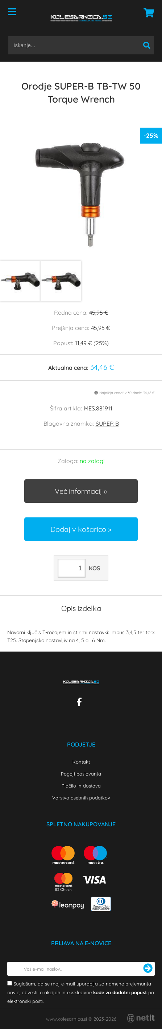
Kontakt (81, 762)
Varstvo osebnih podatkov (81, 798)
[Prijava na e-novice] (148, 969)
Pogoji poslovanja (81, 774)
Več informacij (78, 491)
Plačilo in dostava (81, 786)
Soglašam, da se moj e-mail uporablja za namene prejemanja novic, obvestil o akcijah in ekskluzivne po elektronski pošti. (80, 992)
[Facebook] (81, 703)
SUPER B (107, 423)
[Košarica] (147, 12)
